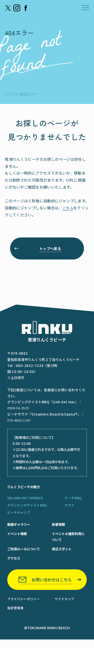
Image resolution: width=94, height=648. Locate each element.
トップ (10, 94)
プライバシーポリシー (23, 606)
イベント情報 (17, 538)
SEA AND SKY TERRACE (25, 501)
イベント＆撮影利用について (66, 541)
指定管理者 (15, 616)
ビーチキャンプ (18, 516)
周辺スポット (59, 554)
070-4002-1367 (19, 422)
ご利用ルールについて (24, 554)
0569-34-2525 (18, 410)
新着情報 (56, 528)
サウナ (69, 508)
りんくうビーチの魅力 (24, 489)
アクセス (14, 564)
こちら (68, 207)
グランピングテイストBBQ (27, 508)
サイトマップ (64, 606)
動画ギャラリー (19, 528)
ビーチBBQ (73, 501)
